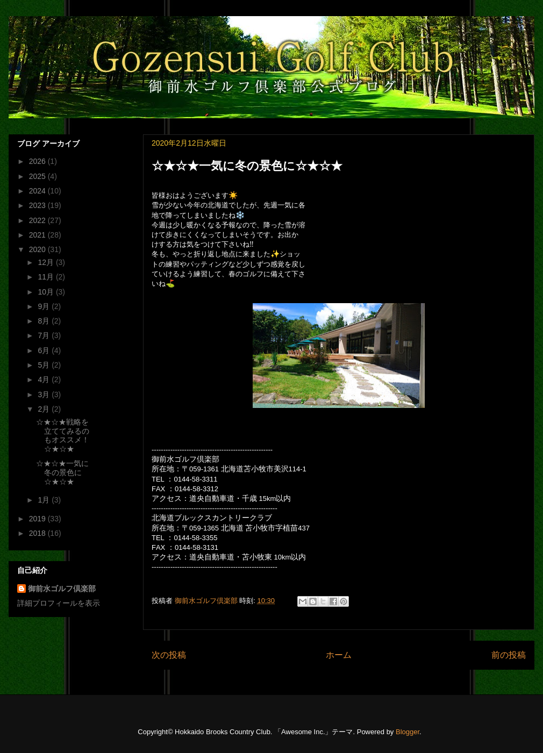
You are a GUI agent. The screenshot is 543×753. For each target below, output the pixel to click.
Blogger (407, 732)
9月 (45, 306)
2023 (38, 205)
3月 (45, 394)
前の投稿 (508, 654)
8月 (45, 321)
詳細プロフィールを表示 (58, 603)
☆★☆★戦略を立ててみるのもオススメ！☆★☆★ (62, 435)
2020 (38, 249)
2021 (38, 235)
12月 (46, 262)
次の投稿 (169, 654)
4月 (45, 379)
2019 (38, 518)
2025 (38, 176)
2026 (38, 161)
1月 (45, 500)
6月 (45, 350)
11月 (46, 276)
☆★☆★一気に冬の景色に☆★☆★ (62, 472)
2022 (38, 220)
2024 (38, 191)
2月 (45, 409)
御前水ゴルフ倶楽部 (62, 588)
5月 (45, 365)
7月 (45, 335)
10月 (46, 292)
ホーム (339, 654)
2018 (38, 533)
